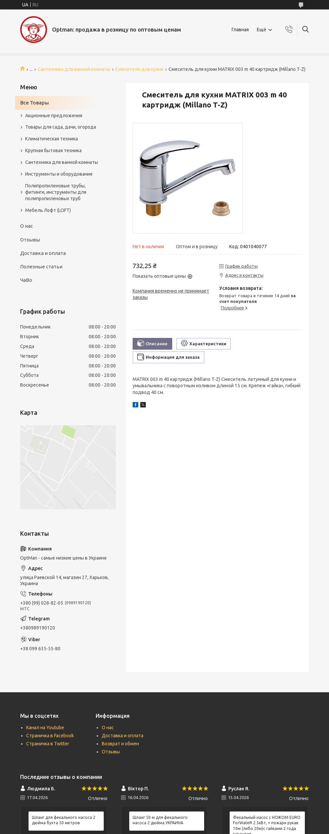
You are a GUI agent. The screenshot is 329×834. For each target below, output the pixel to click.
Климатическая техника (51, 138)
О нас (26, 226)
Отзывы (30, 240)
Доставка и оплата (43, 253)
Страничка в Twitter (47, 743)
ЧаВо (26, 280)
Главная (240, 29)
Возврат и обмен (120, 743)
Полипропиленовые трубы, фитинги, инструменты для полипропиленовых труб (55, 192)
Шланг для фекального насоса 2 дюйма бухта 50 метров (63, 820)
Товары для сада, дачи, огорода (60, 127)
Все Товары (34, 102)
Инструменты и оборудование (59, 174)
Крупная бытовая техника (53, 150)
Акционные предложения (53, 115)
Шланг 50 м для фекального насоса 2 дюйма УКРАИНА (160, 820)
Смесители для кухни (139, 69)
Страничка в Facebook (50, 735)
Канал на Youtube (45, 727)
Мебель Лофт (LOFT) (48, 210)
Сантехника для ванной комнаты (74, 69)
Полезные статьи (41, 266)
